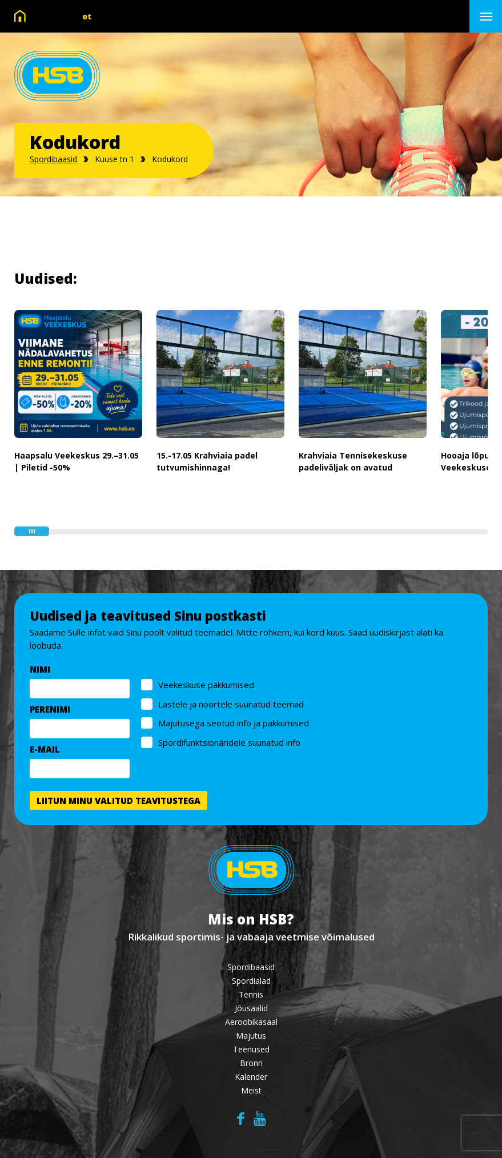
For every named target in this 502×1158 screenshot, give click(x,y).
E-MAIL (45, 749)
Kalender (251, 1076)
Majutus (251, 1035)
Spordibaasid (53, 159)
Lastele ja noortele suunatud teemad (231, 704)
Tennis (251, 994)
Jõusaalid (251, 1008)
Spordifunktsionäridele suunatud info (229, 742)
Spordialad (251, 980)
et (87, 16)
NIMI (40, 669)
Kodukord (170, 159)
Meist (251, 1090)
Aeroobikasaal (251, 1021)
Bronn (251, 1063)
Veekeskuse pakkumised (206, 684)
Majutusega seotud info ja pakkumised (233, 723)
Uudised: (45, 278)
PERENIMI (50, 709)
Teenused (251, 1049)
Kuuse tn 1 (114, 159)
